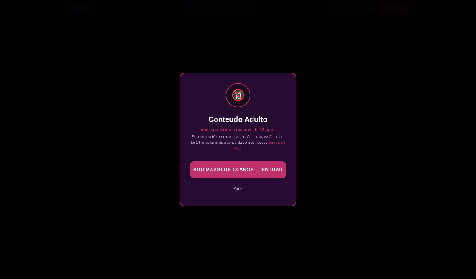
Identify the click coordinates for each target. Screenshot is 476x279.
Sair (238, 189)
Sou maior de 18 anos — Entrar (238, 169)
